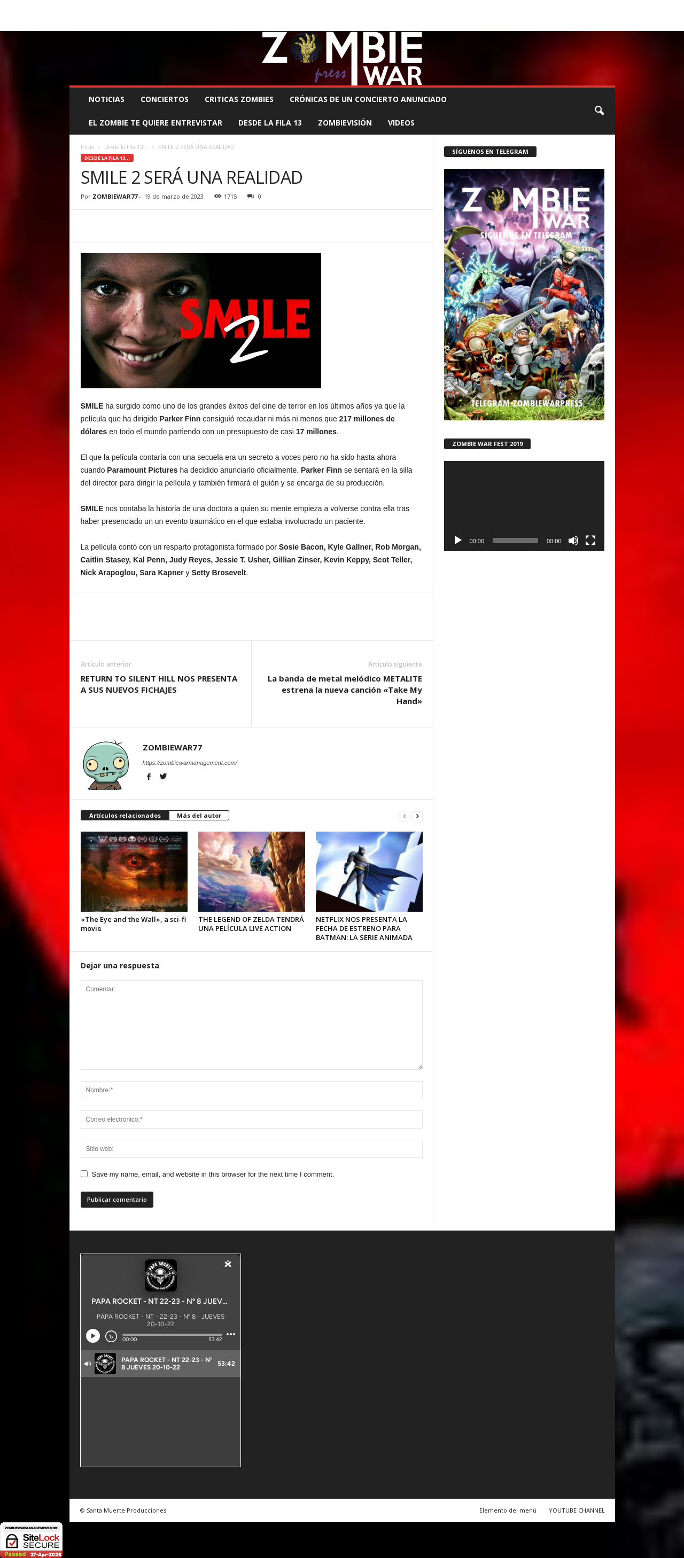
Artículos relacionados (125, 815)
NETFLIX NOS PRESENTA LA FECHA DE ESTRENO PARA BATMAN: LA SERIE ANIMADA (364, 928)
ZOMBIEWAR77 (114, 196)
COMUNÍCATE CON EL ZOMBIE (353, 8)
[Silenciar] (573, 540)
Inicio (87, 147)
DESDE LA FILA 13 (270, 123)
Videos (401, 123)
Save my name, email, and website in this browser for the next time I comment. (213, 1174)
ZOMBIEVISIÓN (345, 123)
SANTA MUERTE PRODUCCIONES (250, 8)
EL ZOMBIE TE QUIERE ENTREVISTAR (155, 123)
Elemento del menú (508, 1510)
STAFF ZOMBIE (428, 8)
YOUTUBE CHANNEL (577, 1510)
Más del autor (199, 815)
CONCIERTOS (165, 99)
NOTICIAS (107, 99)
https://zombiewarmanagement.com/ (190, 763)
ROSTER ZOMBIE (527, 8)
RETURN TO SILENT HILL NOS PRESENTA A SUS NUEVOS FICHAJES (159, 684)
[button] (599, 111)
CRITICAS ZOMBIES (239, 99)
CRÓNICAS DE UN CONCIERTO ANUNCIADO (368, 99)
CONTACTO (476, 8)
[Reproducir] (458, 540)
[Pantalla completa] (590, 540)
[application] (524, 506)
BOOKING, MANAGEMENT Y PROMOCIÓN (131, 8)
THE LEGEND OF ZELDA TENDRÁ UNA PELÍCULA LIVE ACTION (251, 923)
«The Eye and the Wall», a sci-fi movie (133, 923)
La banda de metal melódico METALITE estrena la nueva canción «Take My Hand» (345, 689)
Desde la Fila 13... (126, 147)
